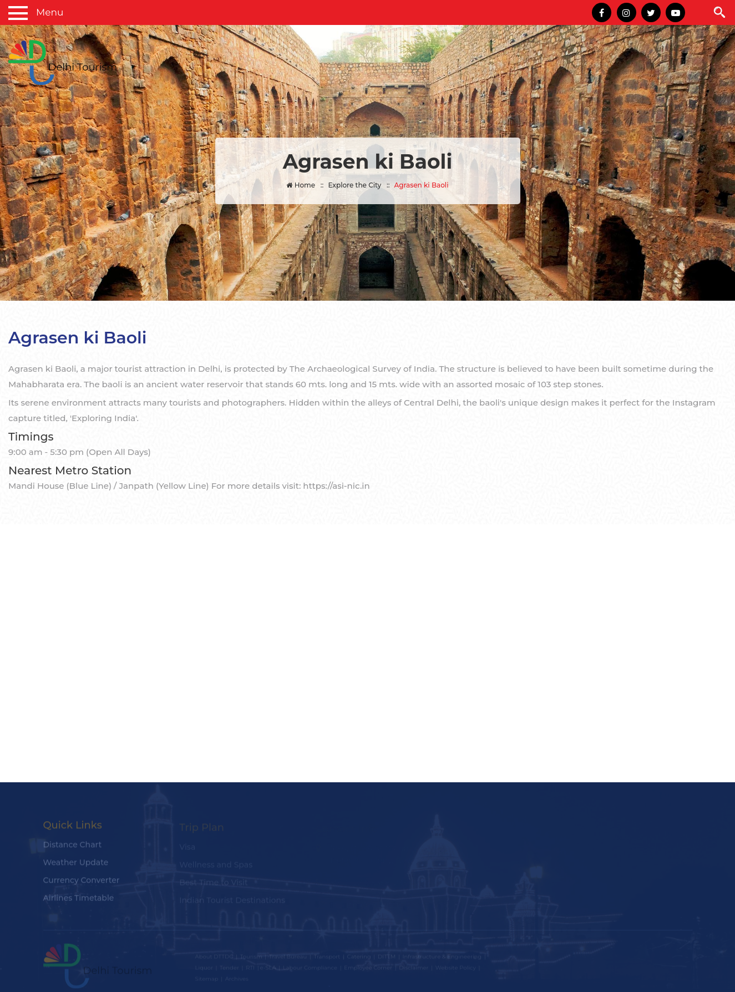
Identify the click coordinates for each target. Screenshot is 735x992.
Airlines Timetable (78, 901)
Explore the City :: (358, 185)
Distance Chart (72, 848)
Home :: (304, 185)
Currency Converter (81, 883)
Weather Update (76, 865)
